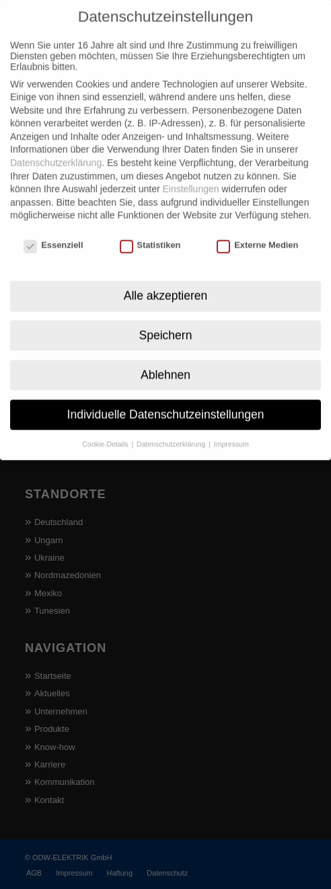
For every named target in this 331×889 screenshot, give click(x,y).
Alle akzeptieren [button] (166, 276)
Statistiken (150, 226)
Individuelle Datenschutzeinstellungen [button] (165, 395)
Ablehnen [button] (165, 355)
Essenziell (53, 226)
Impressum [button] (231, 424)
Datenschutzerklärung (56, 143)
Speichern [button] (165, 315)
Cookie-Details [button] (106, 424)
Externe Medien (257, 226)
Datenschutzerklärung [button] (172, 424)
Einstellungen (190, 170)
